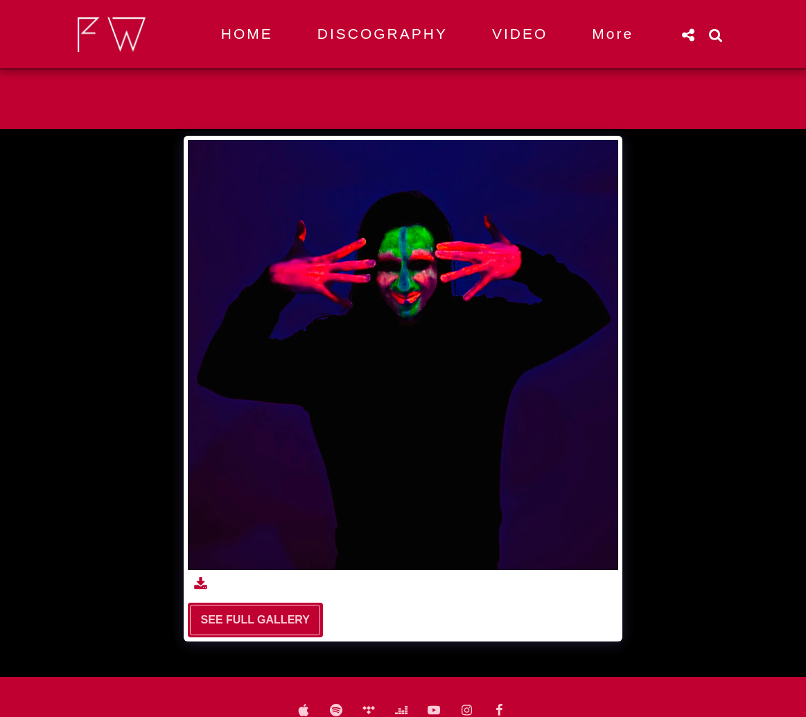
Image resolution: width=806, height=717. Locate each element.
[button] (688, 34)
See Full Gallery (255, 620)
